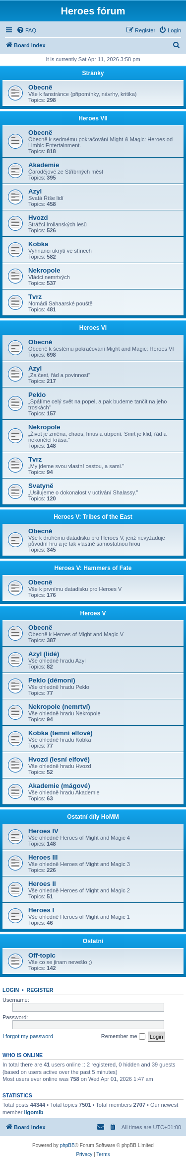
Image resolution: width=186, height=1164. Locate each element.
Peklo (37, 394)
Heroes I (41, 910)
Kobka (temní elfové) (60, 733)
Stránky (93, 73)
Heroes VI (93, 327)
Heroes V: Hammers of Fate (92, 568)
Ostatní (93, 941)
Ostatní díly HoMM (93, 816)
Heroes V (93, 613)
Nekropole (44, 270)
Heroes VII (93, 118)
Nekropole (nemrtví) (59, 706)
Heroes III (43, 857)
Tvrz (35, 296)
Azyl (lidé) (43, 654)
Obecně (40, 87)
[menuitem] (26, 30)
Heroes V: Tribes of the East (93, 516)
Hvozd (38, 217)
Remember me (123, 1036)
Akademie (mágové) (59, 785)
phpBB (67, 1145)
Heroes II (42, 883)
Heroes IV (43, 831)
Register (40, 990)
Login (10, 990)
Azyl (35, 191)
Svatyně (41, 485)
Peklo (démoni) (51, 680)
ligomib (33, 1112)
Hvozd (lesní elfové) (59, 759)
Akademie (43, 165)
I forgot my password (27, 1036)
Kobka (38, 244)
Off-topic (42, 955)
